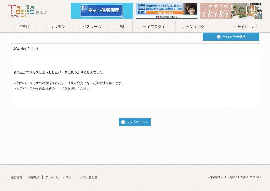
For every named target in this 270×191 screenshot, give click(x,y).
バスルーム (92, 26)
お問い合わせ (88, 177)
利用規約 (34, 177)
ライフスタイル (156, 26)
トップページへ (137, 122)
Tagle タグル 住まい (28, 11)
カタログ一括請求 (233, 36)
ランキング (195, 26)
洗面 (122, 26)
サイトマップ (247, 27)
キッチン (58, 26)
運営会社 (16, 177)
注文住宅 (26, 26)
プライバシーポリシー (59, 177)
